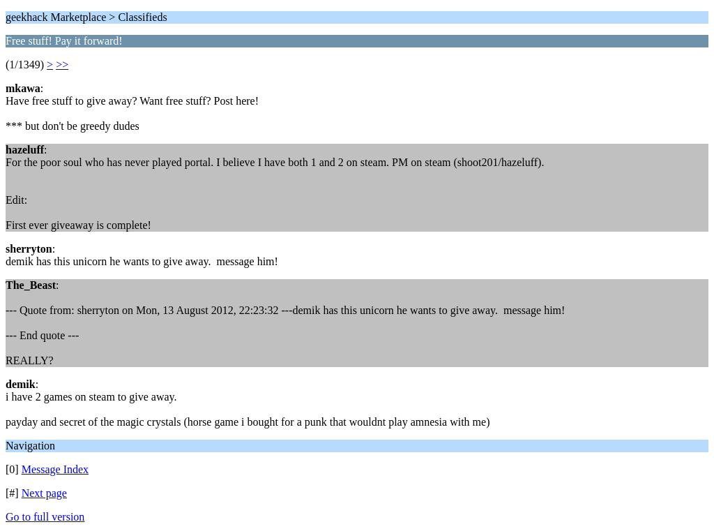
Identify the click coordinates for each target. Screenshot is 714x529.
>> (62, 64)
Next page (44, 493)
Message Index (55, 469)
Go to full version (45, 517)
